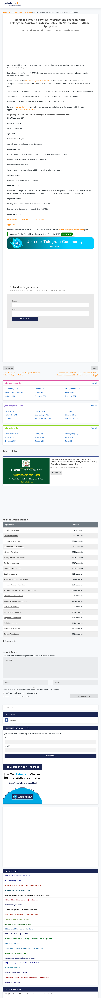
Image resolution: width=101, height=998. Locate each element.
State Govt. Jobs (38, 30)
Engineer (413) (10, 396)
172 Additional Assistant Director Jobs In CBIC (20, 958)
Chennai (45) (39, 441)
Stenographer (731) (72, 389)
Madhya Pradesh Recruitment (15, 557)
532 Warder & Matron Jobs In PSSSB (17, 919)
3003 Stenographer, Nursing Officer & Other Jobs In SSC (23, 885)
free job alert (20, 107)
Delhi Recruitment (10, 623)
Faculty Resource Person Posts (37, 994)
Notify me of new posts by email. (17, 697)
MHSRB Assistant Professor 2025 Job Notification (25, 219)
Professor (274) (40, 396)
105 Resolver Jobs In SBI (13, 982)
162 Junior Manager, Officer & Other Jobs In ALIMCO (22, 963)
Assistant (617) (70, 392)
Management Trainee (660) (14, 392)
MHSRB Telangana (61, 30)
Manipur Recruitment (12, 629)
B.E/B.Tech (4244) (11, 415)
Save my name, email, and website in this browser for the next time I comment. (32, 689)
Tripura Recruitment (11, 607)
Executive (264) (70, 396)
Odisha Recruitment (11, 563)
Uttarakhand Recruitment (13, 596)
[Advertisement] (50, 47)
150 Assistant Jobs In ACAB (13, 968)
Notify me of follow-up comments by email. (21, 693)
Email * (15, 309)
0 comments (74, 30)
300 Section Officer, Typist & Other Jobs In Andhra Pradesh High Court (28, 939)
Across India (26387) (12, 434)
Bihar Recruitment (11, 536)
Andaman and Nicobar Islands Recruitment (20, 590)
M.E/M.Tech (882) (71, 418)
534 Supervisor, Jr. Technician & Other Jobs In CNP (21, 914)
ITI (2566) (8, 418)
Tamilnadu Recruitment (13, 568)
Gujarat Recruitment (11, 634)
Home (5, 12)
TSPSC (77, 467)
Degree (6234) (40, 411)
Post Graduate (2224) (43, 418)
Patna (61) (69, 437)
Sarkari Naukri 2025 (27, 110)
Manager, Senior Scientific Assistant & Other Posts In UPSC (41, 234)
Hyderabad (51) (10, 441)
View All (94, 383)
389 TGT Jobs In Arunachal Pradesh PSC (18, 924)
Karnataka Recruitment (12, 612)
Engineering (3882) (42, 415)
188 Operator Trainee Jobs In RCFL (16, 953)
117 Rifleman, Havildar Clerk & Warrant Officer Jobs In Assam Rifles (27, 977)
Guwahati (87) (40, 437)
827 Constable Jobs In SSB (13, 905)
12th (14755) (9, 411)
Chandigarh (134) (71, 434)
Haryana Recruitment (12, 541)
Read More (56, 473)
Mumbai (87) (9, 437)
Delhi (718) (39, 434)
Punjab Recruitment (11, 530)
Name (14, 301)
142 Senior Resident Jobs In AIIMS (16, 972)
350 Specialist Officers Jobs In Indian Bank (19, 929)
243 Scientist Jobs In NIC (13, 943)
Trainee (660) (39, 392)
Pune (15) (68, 441)
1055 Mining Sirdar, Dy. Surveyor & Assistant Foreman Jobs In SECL (27, 895)
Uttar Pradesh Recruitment (14, 547)
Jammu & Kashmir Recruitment (15, 601)
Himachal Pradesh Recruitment (15, 585)
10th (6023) (69, 411)
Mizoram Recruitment (12, 552)
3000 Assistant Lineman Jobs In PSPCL (17, 890)
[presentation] (85, 690)
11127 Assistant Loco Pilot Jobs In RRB (17, 876)
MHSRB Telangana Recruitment (20, 12)
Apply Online (12, 224)
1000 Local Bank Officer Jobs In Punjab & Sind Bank (22, 900)
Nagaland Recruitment (12, 618)
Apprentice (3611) (11, 389)
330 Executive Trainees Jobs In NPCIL (17, 934)
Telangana (49, 30)
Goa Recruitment (10, 574)
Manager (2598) (40, 389)
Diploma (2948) (70, 415)
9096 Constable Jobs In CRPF (14, 881)
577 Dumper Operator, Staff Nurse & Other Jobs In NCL (23, 910)
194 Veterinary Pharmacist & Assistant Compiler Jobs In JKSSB (25, 948)
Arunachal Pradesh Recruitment (16, 579)
